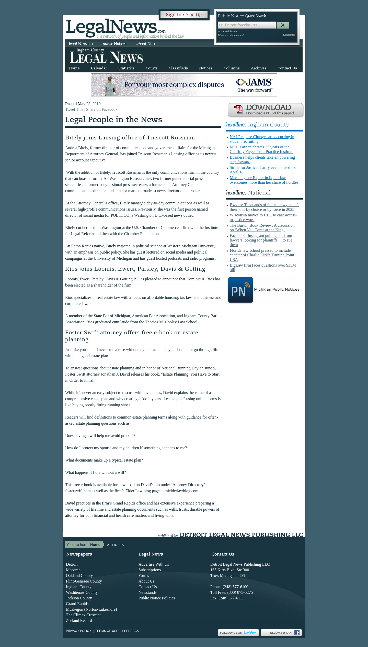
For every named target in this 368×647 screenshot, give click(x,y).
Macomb (73, 570)
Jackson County (79, 598)
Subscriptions (150, 570)
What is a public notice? (231, 35)
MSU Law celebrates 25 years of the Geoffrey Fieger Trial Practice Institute (261, 149)
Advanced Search (227, 31)
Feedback (130, 631)
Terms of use (106, 631)
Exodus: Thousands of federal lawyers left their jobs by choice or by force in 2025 (264, 207)
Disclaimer (289, 34)
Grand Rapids (77, 603)
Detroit (71, 564)
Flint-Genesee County (84, 581)
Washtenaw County (82, 592)
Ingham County (78, 587)
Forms (144, 575)
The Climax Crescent (83, 615)
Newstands (147, 592)
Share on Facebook (102, 109)
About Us (146, 581)
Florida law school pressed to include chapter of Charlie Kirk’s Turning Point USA (262, 255)
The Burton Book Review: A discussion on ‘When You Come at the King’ (262, 227)
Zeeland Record (79, 620)
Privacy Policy (78, 631)
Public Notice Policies (157, 598)
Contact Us (148, 587)
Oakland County (79, 575)
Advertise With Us (154, 564)
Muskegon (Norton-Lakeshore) (91, 609)
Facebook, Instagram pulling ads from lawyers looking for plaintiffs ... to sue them (261, 240)
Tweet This (74, 109)
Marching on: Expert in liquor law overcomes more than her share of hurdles (264, 180)
